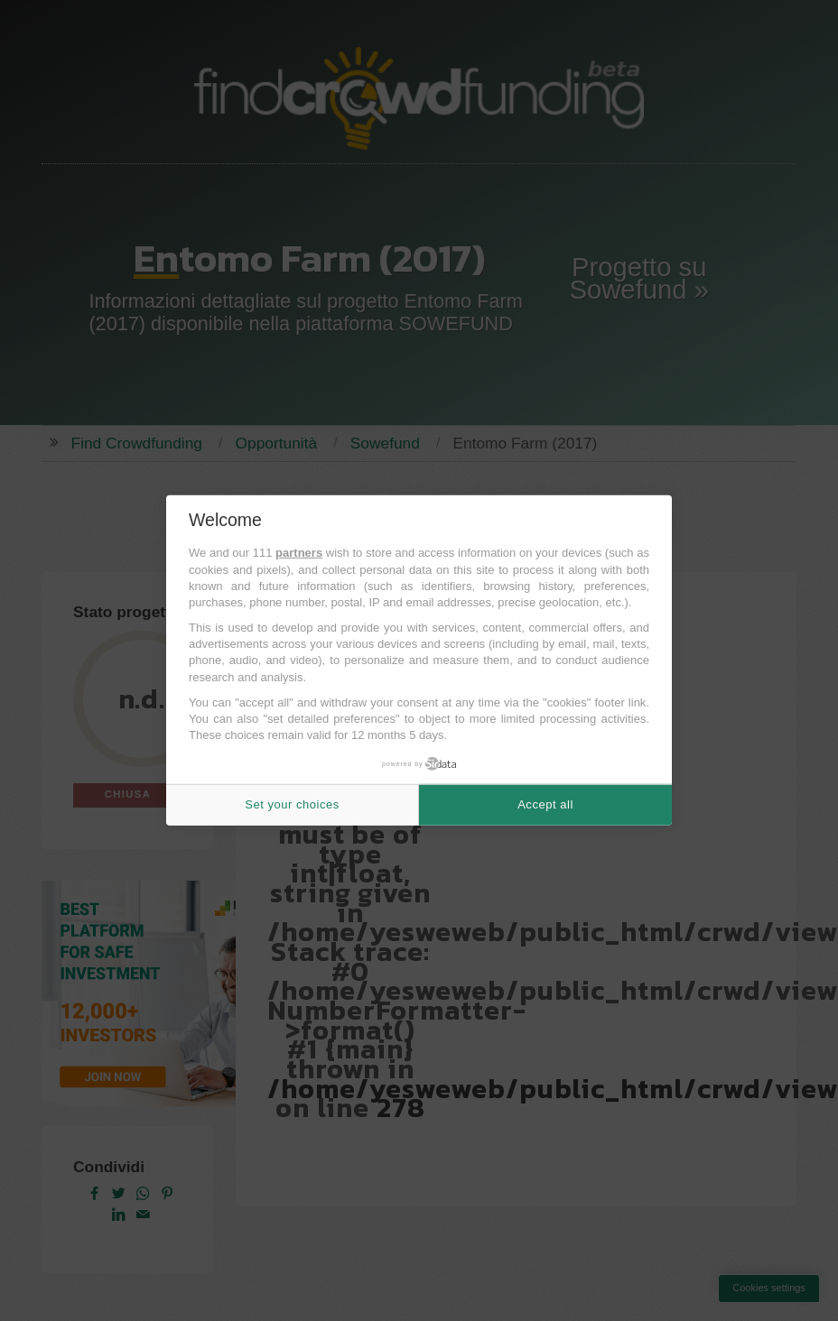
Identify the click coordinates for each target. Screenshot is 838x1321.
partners (298, 552)
